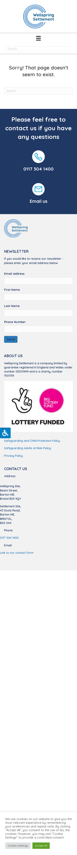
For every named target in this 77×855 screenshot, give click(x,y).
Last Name (12, 306)
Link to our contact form (16, 553)
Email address (14, 274)
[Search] (38, 91)
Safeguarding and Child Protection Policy (32, 441)
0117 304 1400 (38, 169)
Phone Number (15, 322)
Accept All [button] (41, 845)
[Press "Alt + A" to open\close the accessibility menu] (5, 433)
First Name (12, 290)
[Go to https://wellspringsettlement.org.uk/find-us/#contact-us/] (38, 194)
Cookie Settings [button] (18, 845)
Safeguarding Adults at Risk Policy (27, 448)
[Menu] (38, 38)
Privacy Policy (13, 456)
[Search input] (38, 48)
